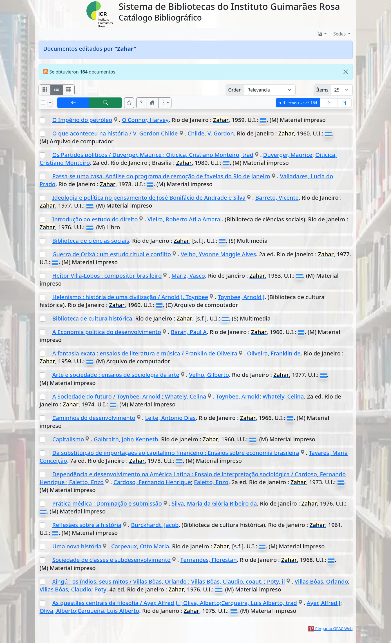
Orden (235, 90)
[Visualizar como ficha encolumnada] (56, 89)
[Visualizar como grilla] (68, 89)
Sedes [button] (340, 34)
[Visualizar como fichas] (45, 89)
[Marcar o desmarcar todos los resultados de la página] (43, 102)
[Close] (345, 72)
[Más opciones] (165, 102)
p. (297, 103)
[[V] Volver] (73, 102)
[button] (141, 102)
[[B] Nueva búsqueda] (105, 102)
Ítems (322, 90)
